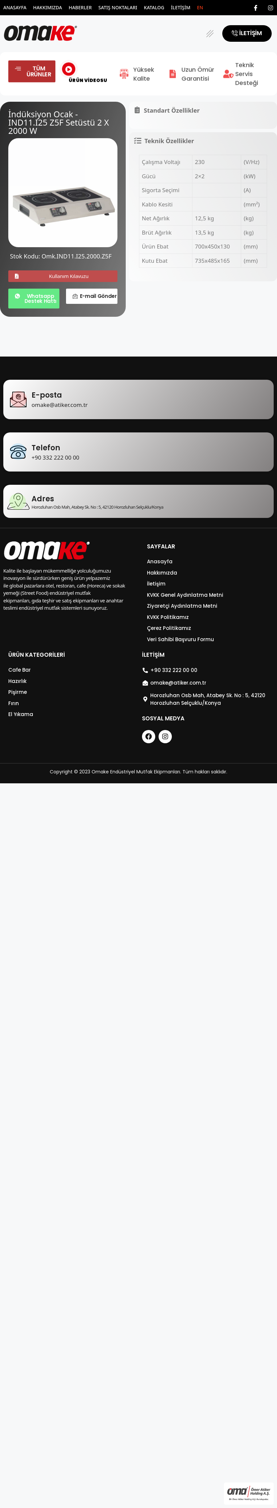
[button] (210, 33)
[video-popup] (68, 77)
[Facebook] (256, 8)
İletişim (180, 7)
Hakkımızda (47, 7)
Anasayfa (15, 7)
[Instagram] (270, 8)
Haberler (80, 7)
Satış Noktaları (118, 7)
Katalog (154, 7)
